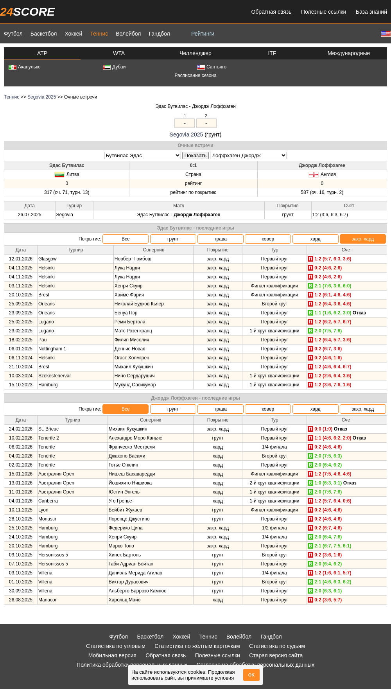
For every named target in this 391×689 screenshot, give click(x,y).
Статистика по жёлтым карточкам (197, 646)
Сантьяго (211, 67)
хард (315, 239)
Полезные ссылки (323, 12)
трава (220, 239)
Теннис (99, 34)
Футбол (13, 34)
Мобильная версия (112, 655)
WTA (119, 53)
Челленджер (195, 53)
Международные (349, 53)
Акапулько (25, 67)
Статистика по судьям (277, 646)
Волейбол (128, 34)
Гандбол (159, 34)
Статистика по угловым (115, 646)
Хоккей (73, 34)
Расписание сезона (195, 75)
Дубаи (114, 67)
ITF (272, 53)
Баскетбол (43, 34)
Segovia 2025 (41, 97)
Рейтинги (202, 34)
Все (126, 239)
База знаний (371, 12)
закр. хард (363, 239)
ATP (42, 53)
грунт (173, 239)
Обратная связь (271, 12)
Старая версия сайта (276, 655)
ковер (268, 239)
